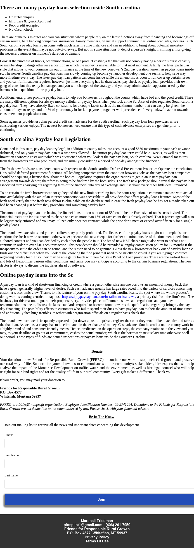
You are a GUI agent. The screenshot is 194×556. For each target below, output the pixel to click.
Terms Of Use (97, 541)
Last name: (12, 475)
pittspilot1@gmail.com (83, 525)
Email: (9, 435)
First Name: (12, 455)
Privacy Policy (97, 537)
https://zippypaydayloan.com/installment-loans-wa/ (99, 297)
